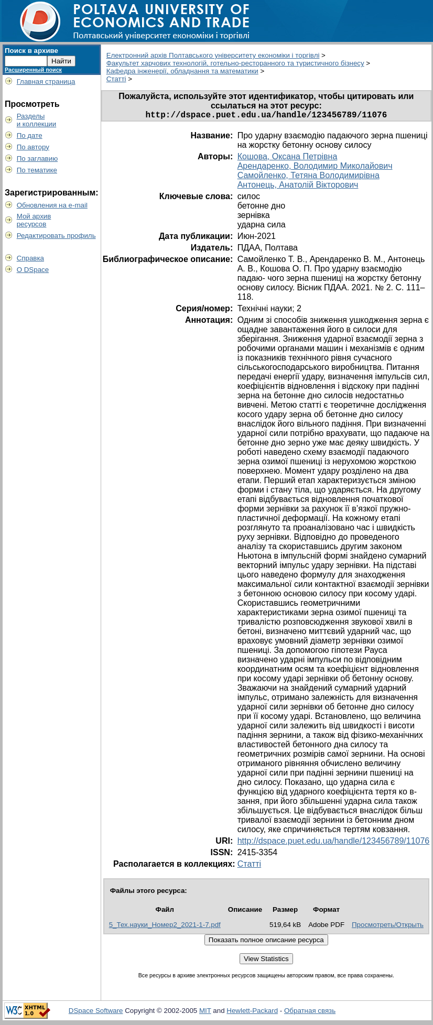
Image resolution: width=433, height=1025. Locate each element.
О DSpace (33, 270)
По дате (29, 135)
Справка (30, 258)
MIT (205, 1013)
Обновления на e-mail (52, 205)
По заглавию (37, 158)
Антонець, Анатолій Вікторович (298, 186)
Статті (116, 79)
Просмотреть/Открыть (388, 927)
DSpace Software (96, 1013)
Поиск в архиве (31, 50)
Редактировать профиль (56, 235)
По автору (33, 147)
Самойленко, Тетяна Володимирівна (308, 177)
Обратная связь (309, 1013)
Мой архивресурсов (34, 220)
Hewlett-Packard (252, 1013)
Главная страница (46, 81)
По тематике (37, 170)
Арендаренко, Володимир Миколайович (315, 167)
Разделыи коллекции (37, 120)
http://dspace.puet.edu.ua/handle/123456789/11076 (333, 842)
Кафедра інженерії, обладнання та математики (182, 71)
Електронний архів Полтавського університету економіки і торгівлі (213, 55)
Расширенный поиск (33, 70)
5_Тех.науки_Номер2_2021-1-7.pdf (165, 927)
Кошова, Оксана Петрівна (287, 158)
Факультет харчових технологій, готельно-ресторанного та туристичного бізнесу (235, 63)
